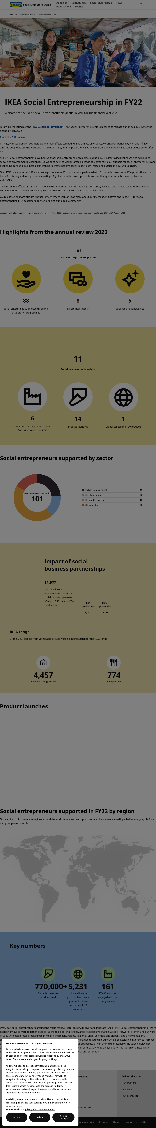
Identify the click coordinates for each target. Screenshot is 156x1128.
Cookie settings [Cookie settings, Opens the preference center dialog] (63, 1117)
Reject (40, 1117)
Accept (16, 1117)
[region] (40, 1082)
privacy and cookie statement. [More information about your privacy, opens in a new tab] (40, 1109)
